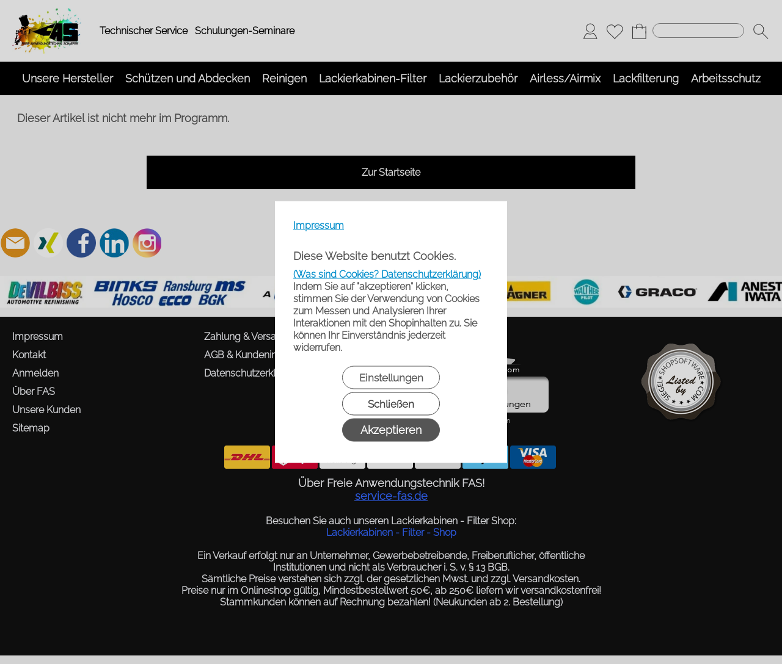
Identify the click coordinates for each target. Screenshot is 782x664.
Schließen (391, 404)
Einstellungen (391, 378)
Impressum (318, 225)
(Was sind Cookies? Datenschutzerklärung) (387, 274)
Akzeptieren (391, 430)
